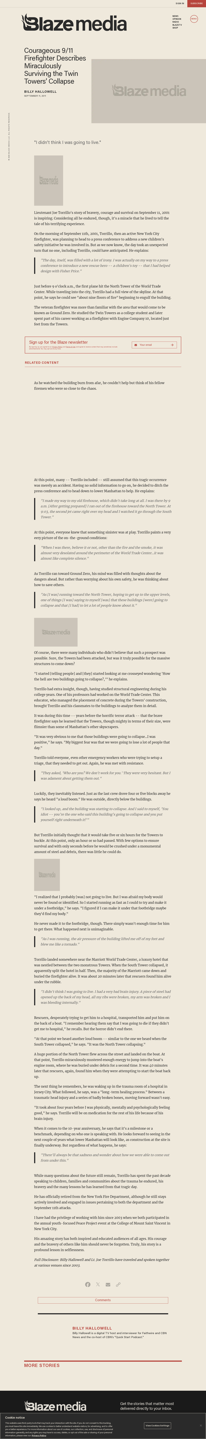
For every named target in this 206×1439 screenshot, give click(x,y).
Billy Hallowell (40, 92)
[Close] (200, 1425)
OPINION (177, 19)
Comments (103, 1300)
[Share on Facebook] (87, 1284)
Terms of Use (70, 347)
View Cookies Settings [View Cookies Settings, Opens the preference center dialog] (157, 1426)
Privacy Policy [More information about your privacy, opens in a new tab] (39, 1436)
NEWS (175, 16)
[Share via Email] (108, 1284)
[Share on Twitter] (98, 1284)
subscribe (197, 4)
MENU (194, 19)
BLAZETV (177, 25)
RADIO (176, 22)
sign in (180, 4)
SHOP (175, 28)
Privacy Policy (57, 347)
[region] (103, 1426)
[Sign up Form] (154, 345)
